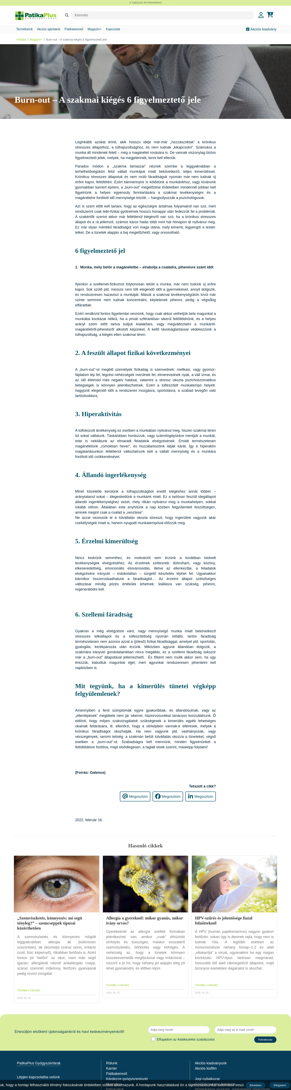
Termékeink (24, 29)
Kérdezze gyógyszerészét (127, 1079)
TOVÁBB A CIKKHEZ (28, 990)
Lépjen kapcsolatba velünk (38, 1077)
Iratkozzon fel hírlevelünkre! (145, 2)
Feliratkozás (265, 1039)
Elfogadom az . (186, 1039)
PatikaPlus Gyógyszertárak (39, 1063)
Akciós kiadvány (261, 29)
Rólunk (111, 1063)
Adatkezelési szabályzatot (195, 1039)
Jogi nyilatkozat (207, 1079)
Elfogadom (280, 1085)
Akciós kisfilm (206, 1068)
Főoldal (21, 39)
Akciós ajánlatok (48, 29)
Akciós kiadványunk (211, 1063)
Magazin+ (95, 29)
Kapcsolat (113, 29)
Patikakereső (73, 29)
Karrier (111, 1068)
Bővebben (256, 1085)
